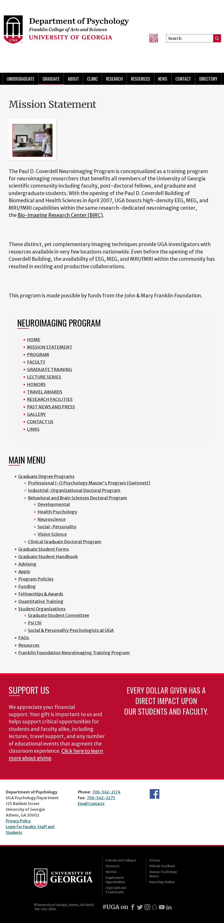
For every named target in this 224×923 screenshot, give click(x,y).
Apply (24, 571)
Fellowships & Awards (40, 594)
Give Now (153, 38)
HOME (33, 339)
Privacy (154, 860)
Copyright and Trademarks (116, 890)
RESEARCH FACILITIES (50, 399)
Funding (27, 586)
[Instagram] (147, 907)
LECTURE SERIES (44, 377)
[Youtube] (162, 907)
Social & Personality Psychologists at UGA (71, 630)
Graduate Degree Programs (46, 476)
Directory (112, 866)
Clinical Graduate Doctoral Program (64, 541)
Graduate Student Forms (43, 549)
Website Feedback (162, 866)
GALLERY (36, 414)
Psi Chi (35, 623)
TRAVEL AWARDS (44, 392)
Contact (183, 79)
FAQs (23, 638)
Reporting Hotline (162, 882)
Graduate (51, 79)
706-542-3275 (101, 797)
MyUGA (111, 872)
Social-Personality (56, 527)
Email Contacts (91, 803)
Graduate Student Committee (58, 615)
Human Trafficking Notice (163, 874)
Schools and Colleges (121, 860)
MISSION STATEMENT (49, 347)
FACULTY (36, 362)
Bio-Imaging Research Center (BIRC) (60, 215)
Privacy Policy (18, 820)
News (162, 79)
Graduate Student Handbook (48, 556)
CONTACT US (40, 422)
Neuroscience (51, 519)
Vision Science (52, 534)
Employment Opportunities (115, 880)
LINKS (33, 429)
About (73, 79)
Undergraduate (20, 79)
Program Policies (36, 579)
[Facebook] (133, 907)
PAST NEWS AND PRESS (51, 407)
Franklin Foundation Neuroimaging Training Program (74, 652)
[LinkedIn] (169, 907)
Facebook (154, 794)
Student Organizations (42, 609)
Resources (140, 79)
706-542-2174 (106, 792)
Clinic (92, 79)
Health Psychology (57, 512)
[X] (140, 907)
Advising (27, 564)
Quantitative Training (40, 601)
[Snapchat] (154, 907)
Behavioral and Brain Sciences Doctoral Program (77, 498)
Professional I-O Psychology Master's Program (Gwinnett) (89, 483)
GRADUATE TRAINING (49, 369)
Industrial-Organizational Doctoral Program (74, 490)
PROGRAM (38, 354)
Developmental (53, 504)
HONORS (36, 384)
